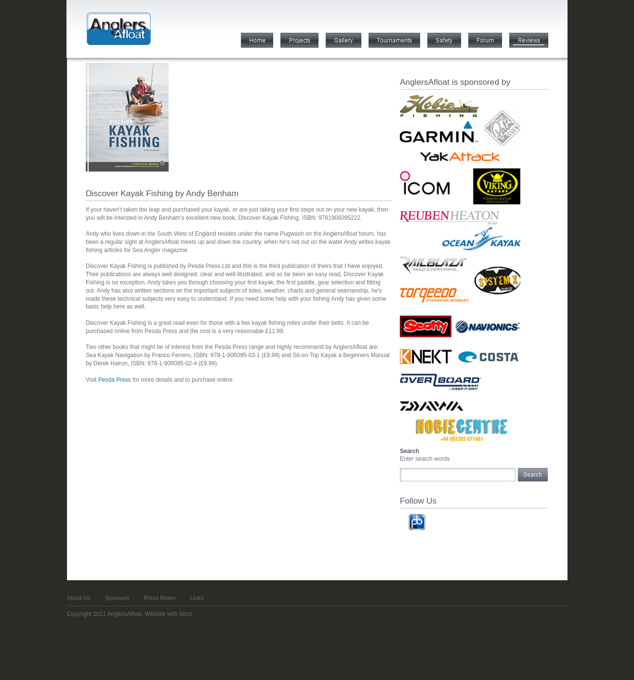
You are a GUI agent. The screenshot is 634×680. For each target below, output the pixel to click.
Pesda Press (114, 379)
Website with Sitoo (169, 614)
